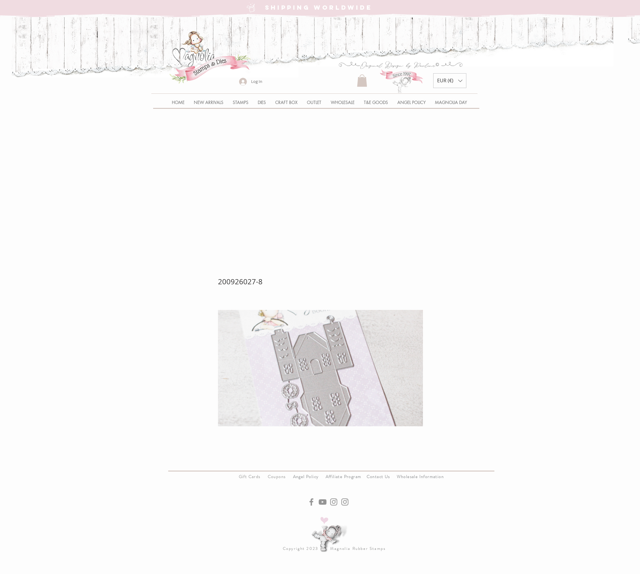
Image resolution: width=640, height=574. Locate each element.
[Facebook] (311, 502)
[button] (362, 80)
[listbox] (449, 80)
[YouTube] (322, 502)
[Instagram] (334, 502)
